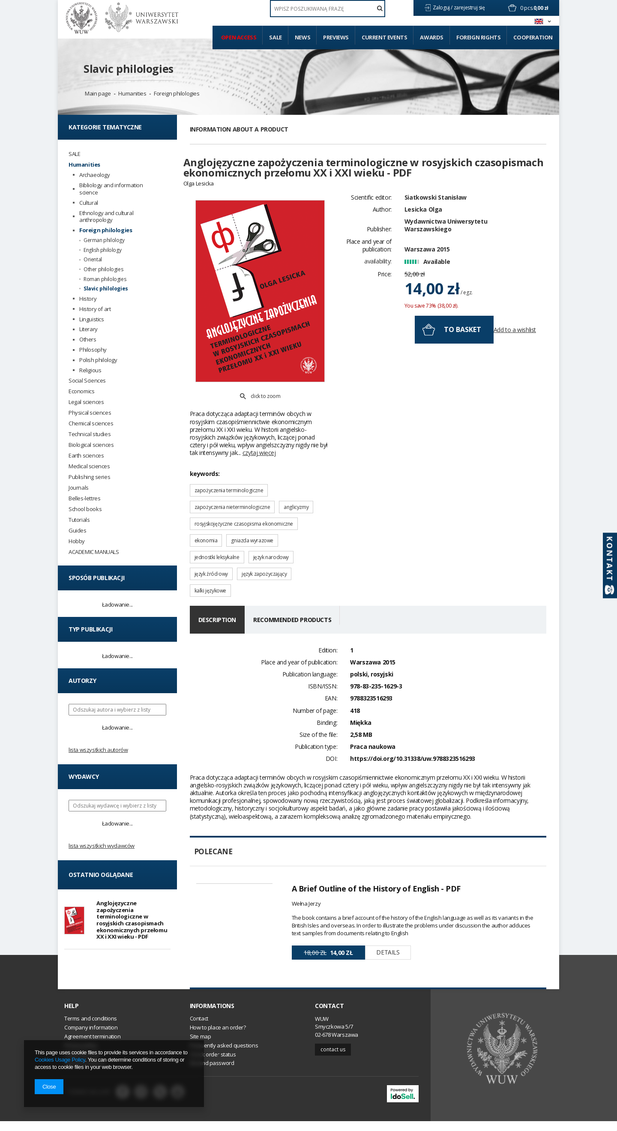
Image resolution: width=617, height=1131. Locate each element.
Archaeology (94, 175)
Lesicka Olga (423, 234)
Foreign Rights (478, 37)
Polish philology (98, 360)
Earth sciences (86, 455)
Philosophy (93, 349)
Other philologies (103, 269)
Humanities (132, 93)
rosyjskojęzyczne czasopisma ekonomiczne (244, 493)
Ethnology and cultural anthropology (106, 216)
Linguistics (91, 319)
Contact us (332, 1058)
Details (387, 922)
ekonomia (206, 510)
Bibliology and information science (111, 189)
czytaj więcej (259, 423)
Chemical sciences (91, 423)
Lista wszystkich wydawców (102, 846)
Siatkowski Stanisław (435, 222)
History (87, 298)
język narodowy (271, 527)
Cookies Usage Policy (60, 1059)
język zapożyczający (264, 544)
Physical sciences (90, 412)
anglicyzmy (296, 477)
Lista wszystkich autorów (98, 750)
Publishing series (89, 477)
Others (87, 339)
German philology (104, 240)
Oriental (93, 259)
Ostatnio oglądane (101, 875)
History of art (95, 309)
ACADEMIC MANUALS (94, 552)
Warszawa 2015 (427, 274)
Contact (329, 1015)
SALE (74, 154)
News (302, 37)
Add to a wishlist (515, 355)
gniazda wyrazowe (252, 510)
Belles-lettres (84, 498)
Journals (79, 487)
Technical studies (90, 434)
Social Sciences (87, 380)
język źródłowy (211, 544)
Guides (78, 530)
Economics (81, 391)
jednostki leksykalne (217, 527)
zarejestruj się (470, 7)
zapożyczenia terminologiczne (229, 460)
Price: (384, 300)
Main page (98, 93)
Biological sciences (91, 445)
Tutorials (79, 520)
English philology (102, 250)
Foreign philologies (176, 93)
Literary (88, 329)
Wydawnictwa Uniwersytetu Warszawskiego (445, 250)
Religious (90, 370)
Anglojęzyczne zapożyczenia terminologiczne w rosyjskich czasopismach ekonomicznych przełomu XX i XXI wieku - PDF (131, 919)
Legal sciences (86, 402)
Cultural (88, 202)
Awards (431, 37)
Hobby (77, 541)
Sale (275, 37)
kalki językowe (210, 560)
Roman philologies (105, 279)
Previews (336, 37)
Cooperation (533, 37)
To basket (462, 354)
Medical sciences (89, 466)
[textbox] (327, 8)
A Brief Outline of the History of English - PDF (376, 858)
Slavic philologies (129, 68)
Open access (239, 37)
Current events (384, 37)
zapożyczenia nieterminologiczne (232, 477)
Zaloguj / (443, 7)
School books (85, 509)
